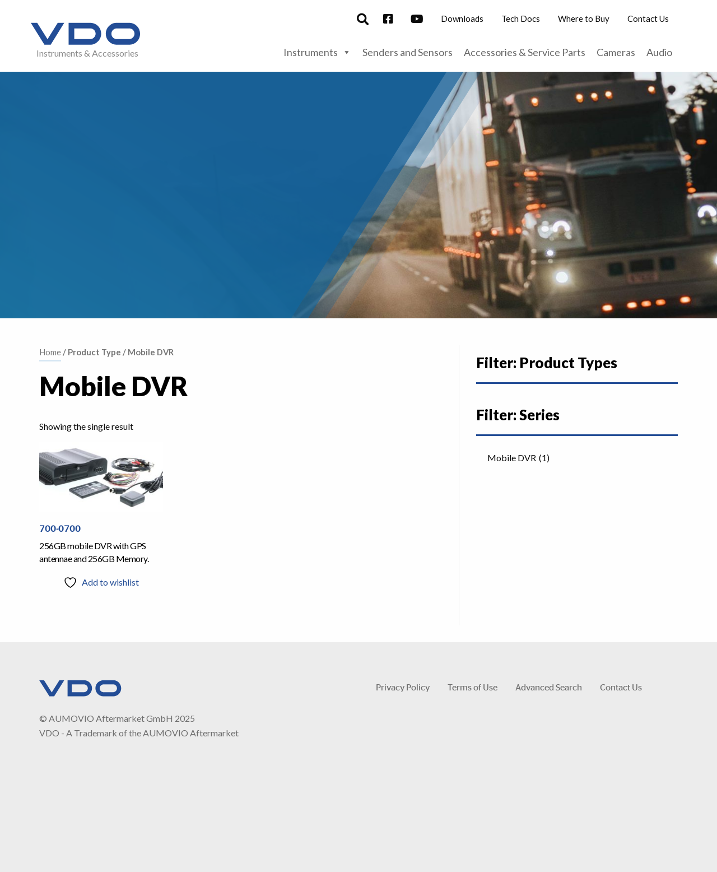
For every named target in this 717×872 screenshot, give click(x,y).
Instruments (317, 52)
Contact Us (648, 18)
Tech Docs (520, 18)
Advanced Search (548, 687)
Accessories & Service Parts (524, 52)
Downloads (462, 18)
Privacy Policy (403, 687)
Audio (659, 52)
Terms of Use (472, 687)
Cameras (616, 52)
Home (50, 352)
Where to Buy (583, 18)
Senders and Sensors (407, 52)
